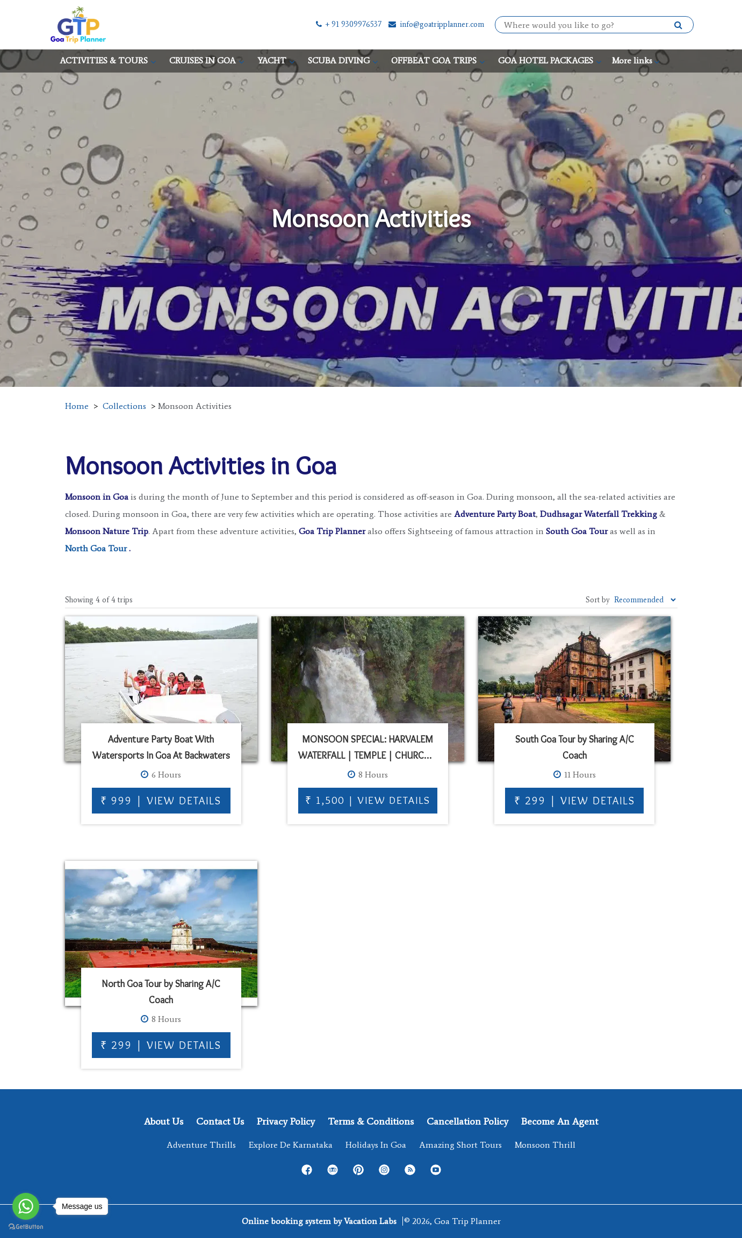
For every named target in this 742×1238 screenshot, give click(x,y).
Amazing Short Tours (460, 1145)
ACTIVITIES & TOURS (104, 60)
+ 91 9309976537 (347, 24)
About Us (163, 1121)
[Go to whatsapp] (25, 1206)
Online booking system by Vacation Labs (320, 1221)
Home (77, 406)
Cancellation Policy (467, 1121)
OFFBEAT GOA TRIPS (434, 60)
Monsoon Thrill (545, 1145)
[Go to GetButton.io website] (26, 1226)
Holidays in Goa (375, 1145)
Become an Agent (559, 1121)
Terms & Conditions (371, 1121)
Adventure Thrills (201, 1145)
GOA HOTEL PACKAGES (545, 60)
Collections (124, 406)
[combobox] (589, 25)
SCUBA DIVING (339, 60)
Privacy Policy (286, 1121)
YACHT (271, 60)
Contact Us (220, 1121)
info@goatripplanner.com (435, 24)
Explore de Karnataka (291, 1145)
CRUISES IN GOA (202, 60)
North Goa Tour (96, 548)
